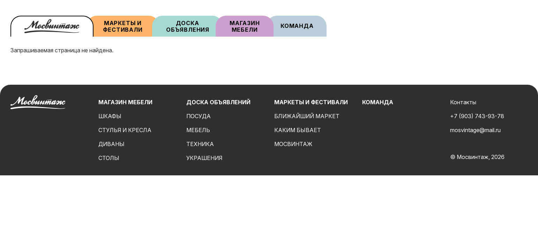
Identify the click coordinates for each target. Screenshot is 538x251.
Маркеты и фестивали (122, 26)
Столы (108, 157)
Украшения (204, 157)
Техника (200, 143)
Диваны (111, 143)
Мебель (198, 130)
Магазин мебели (245, 26)
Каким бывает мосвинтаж (297, 137)
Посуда (198, 116)
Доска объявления (187, 26)
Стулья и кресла (124, 130)
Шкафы (109, 116)
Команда (297, 25)
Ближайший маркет (306, 116)
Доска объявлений (218, 102)
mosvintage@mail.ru (475, 130)
